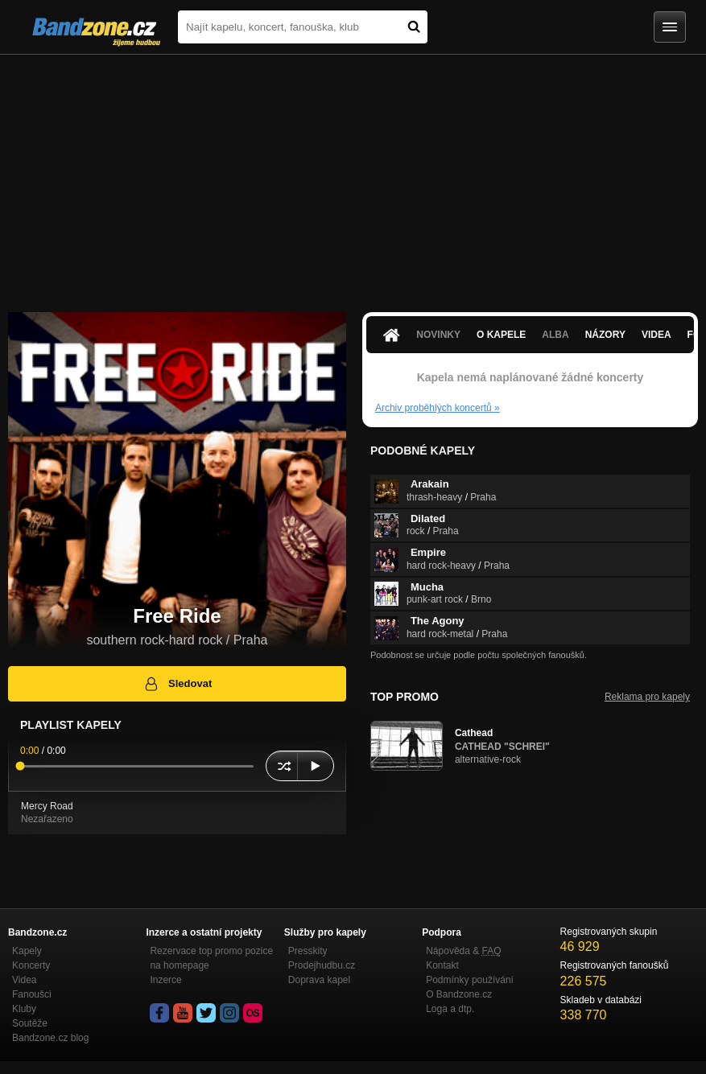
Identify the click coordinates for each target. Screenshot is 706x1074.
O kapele (501, 334)
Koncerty (31, 965)
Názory (605, 334)
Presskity (308, 951)
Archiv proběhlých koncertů (437, 408)
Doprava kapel (319, 980)
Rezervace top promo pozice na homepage (211, 958)
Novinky (438, 334)
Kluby (24, 1008)
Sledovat (177, 684)
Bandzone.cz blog (50, 1037)
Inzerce (165, 980)
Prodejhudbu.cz (321, 965)
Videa (656, 334)
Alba (555, 334)
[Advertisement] (353, 175)
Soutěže (29, 1023)
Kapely (27, 951)
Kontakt (442, 965)
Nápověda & (463, 951)
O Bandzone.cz (459, 994)
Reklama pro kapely (647, 696)
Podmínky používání (470, 980)
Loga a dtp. (450, 1008)
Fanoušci (32, 994)
